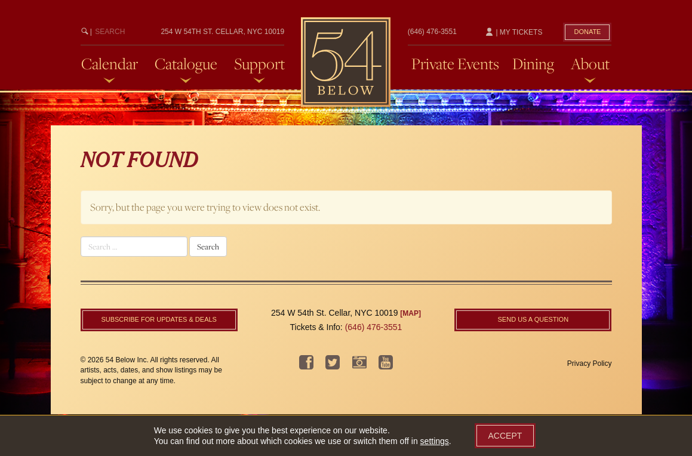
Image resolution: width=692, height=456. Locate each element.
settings (434, 441)
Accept (505, 435)
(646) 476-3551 (432, 31)
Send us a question (533, 319)
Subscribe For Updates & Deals (159, 319)
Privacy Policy (589, 363)
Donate (587, 31)
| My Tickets (513, 32)
